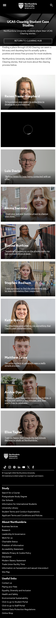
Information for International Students (19, 504)
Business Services (10, 527)
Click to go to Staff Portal (13, 606)
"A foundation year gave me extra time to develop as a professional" (24, 103)
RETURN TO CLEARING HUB (28, 41)
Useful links (9, 578)
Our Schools (7, 501)
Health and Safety (10, 594)
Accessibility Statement (12, 549)
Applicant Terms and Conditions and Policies (22, 516)
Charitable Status (10, 542)
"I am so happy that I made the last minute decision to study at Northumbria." (25, 439)
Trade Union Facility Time (13, 565)
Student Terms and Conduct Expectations (21, 512)
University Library (10, 508)
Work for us (7, 538)
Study (5, 488)
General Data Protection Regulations (18, 610)
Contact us (7, 583)
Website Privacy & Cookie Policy (16, 553)
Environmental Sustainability (15, 598)
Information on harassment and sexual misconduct (25, 568)
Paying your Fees (9, 587)
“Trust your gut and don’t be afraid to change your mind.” (26, 215)
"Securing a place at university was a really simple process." (25, 364)
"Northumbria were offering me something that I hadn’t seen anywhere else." (28, 327)
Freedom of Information (13, 546)
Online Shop (7, 613)
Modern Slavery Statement (14, 561)
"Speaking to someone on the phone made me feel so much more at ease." (27, 252)
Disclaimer (7, 557)
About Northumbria (14, 522)
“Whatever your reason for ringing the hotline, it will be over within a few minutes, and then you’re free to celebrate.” (28, 400)
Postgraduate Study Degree (14, 497)
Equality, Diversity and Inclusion (16, 591)
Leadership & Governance (13, 534)
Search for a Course (11, 493)
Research (6, 530)
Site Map (6, 572)
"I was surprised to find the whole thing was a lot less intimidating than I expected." (26, 290)
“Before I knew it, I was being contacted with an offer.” (28, 178)
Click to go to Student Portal (15, 602)
